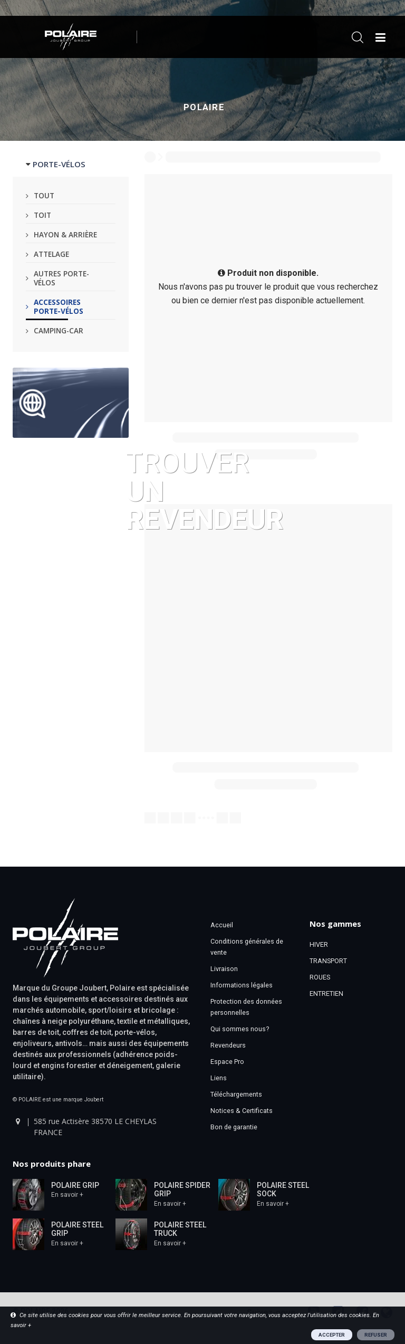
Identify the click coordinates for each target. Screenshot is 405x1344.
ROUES (320, 977)
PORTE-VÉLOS (59, 164)
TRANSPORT (328, 961)
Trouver (205, 490)
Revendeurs (228, 1045)
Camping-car (58, 330)
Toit (42, 215)
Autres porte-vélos (61, 277)
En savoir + (67, 1194)
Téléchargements (236, 1094)
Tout (44, 195)
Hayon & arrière (65, 234)
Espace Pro (227, 1061)
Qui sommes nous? (239, 1029)
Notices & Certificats (241, 1111)
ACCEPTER (332, 1335)
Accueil (221, 925)
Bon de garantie (233, 1127)
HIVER (319, 944)
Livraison (224, 969)
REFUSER (375, 1335)
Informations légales (241, 985)
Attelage (51, 254)
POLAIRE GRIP (75, 1185)
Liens (218, 1078)
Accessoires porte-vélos (58, 306)
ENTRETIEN (326, 993)
